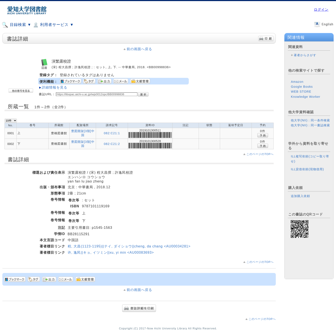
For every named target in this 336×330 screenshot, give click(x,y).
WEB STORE (301, 91)
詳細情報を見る (54, 87)
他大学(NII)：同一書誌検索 (310, 125)
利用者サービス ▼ (53, 25)
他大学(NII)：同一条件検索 (310, 120)
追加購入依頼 (300, 196)
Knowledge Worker (305, 96)
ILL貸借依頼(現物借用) (307, 169)
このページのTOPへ (260, 154)
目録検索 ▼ (16, 25)
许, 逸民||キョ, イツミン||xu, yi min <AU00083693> (111, 252)
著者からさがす (305, 55)
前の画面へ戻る (139, 49)
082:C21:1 (112, 133)
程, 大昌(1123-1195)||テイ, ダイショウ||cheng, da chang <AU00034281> (129, 246)
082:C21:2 (112, 144)
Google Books (302, 86)
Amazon (297, 81)
